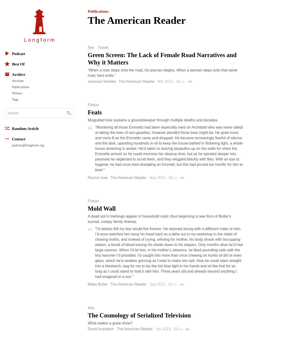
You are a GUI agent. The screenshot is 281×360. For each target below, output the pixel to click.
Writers (17, 93)
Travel (103, 47)
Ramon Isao (98, 178)
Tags (15, 99)
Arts (91, 308)
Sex (91, 47)
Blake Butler (98, 284)
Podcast (15, 53)
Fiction (93, 105)
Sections (18, 81)
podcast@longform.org (28, 145)
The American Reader (137, 81)
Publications (20, 87)
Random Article (22, 128)
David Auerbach (101, 329)
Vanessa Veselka (102, 81)
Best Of (14, 63)
